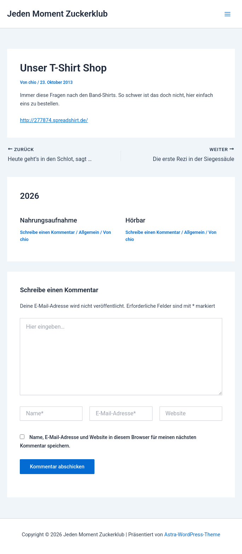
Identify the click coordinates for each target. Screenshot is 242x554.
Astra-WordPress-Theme (192, 534)
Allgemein (89, 232)
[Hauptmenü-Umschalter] (227, 14)
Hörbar (135, 220)
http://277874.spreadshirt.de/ (54, 120)
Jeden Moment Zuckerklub (57, 14)
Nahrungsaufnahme (48, 220)
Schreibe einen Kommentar (47, 232)
